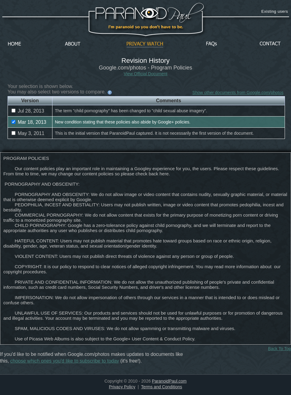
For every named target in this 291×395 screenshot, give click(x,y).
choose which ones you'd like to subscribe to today (64, 360)
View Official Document (145, 73)
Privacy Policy (122, 386)
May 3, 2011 (28, 133)
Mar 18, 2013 (29, 122)
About (74, 44)
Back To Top (279, 348)
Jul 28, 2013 (28, 110)
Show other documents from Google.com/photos (237, 92)
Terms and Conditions (161, 386)
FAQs (212, 44)
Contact (270, 44)
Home (14, 44)
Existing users (274, 11)
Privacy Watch (145, 44)
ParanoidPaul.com (169, 381)
